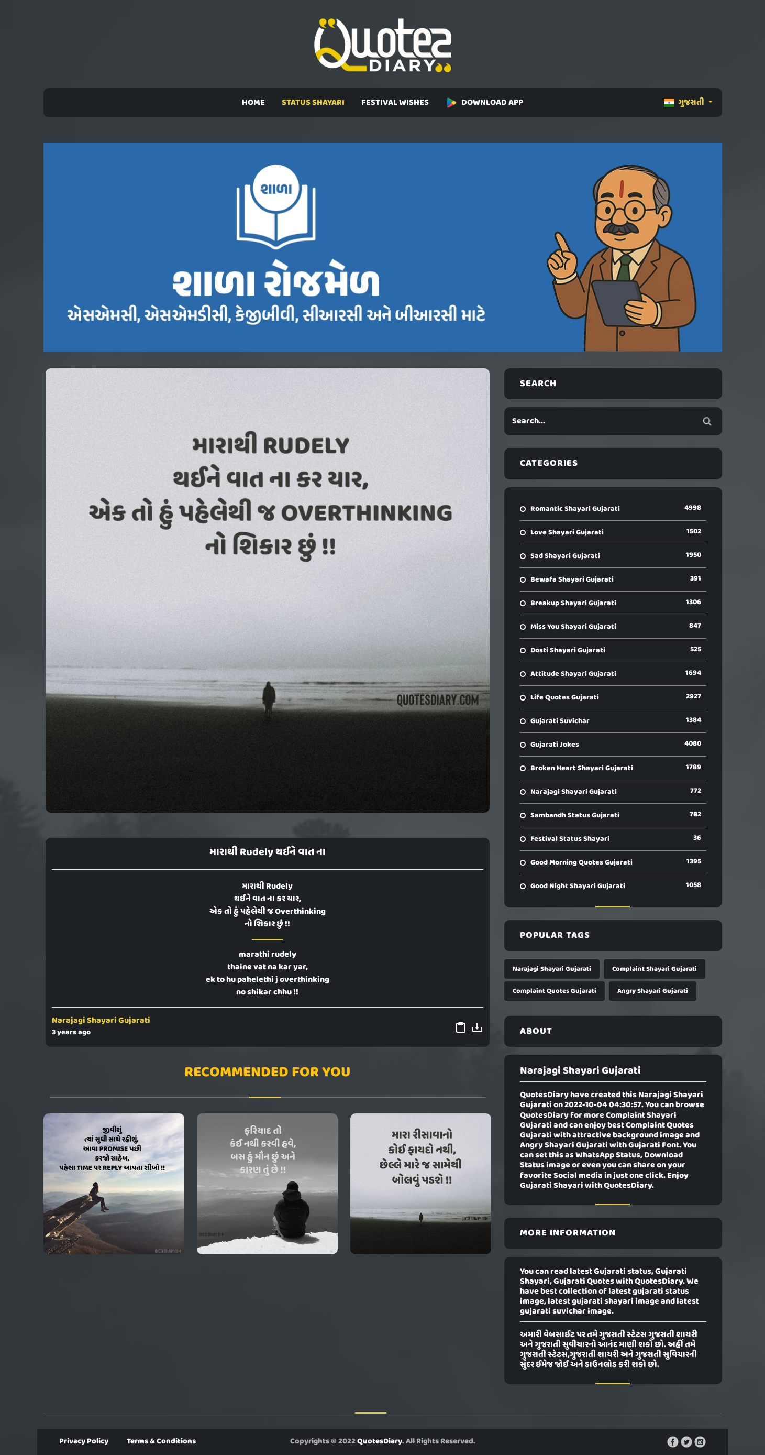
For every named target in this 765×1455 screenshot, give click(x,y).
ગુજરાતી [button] (685, 103)
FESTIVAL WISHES (395, 103)
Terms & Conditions (161, 1441)
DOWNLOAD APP (484, 103)
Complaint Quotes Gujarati (554, 991)
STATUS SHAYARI (313, 103)
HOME (253, 103)
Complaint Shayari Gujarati (654, 969)
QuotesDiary (379, 1441)
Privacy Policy (83, 1441)
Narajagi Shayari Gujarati (101, 1020)
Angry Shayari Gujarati (652, 991)
